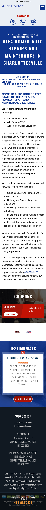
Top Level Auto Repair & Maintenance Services (22, 92)
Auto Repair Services (23, 434)
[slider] (23, 374)
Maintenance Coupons (23, 438)
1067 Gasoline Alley (30, 34)
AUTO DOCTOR (22, 89)
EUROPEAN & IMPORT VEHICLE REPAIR (23, 96)
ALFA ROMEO (23, 98)
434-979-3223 (23, 476)
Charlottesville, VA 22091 (23, 36)
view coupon (10, 326)
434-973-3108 (14, 34)
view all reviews (23, 410)
